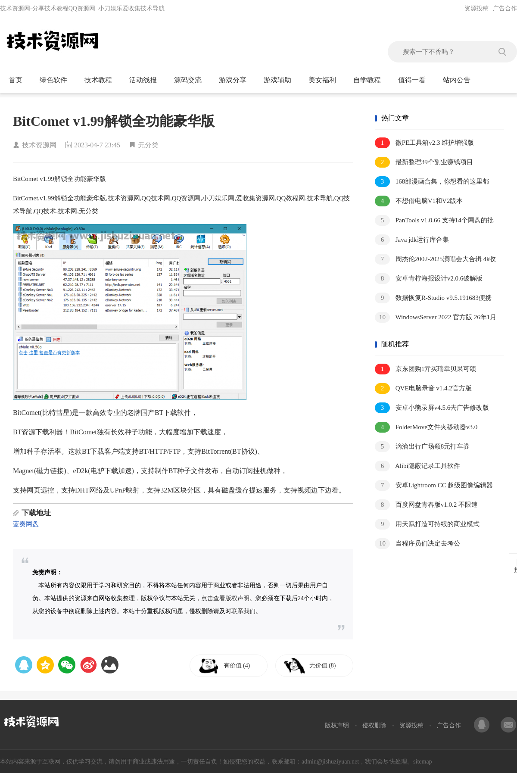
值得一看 (415, 80)
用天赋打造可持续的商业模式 (427, 524)
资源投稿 (476, 8)
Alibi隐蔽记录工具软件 (417, 466)
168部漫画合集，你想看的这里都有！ (432, 182)
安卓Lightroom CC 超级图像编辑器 (434, 485)
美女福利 (325, 80)
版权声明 (337, 725)
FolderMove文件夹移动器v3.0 (426, 427)
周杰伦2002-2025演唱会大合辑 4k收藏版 (435, 259)
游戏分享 (236, 80)
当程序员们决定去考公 (417, 543)
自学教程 (370, 80)
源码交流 (191, 80)
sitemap (422, 761)
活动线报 (146, 80)
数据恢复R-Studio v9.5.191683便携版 (433, 298)
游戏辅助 (281, 80)
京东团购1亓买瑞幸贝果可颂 (425, 369)
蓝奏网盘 (26, 524)
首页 (19, 80)
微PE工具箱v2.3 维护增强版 (424, 142)
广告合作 (505, 8)
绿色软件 (57, 80)
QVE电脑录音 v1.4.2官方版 (423, 388)
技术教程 (101, 80)
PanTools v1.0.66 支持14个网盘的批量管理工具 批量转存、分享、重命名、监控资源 (434, 221)
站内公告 (460, 80)
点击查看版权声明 (225, 598)
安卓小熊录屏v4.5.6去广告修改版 (432, 407)
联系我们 (243, 611)
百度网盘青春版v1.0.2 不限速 (426, 504)
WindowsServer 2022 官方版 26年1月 (435, 317)
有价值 (237, 665)
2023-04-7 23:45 (97, 145)
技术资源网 (39, 145)
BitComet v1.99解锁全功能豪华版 (114, 121)
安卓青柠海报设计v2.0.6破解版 (429, 278)
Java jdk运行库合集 (412, 239)
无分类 (148, 145)
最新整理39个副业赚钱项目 (424, 162)
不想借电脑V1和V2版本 (419, 201)
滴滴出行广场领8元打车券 (422, 446)
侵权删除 (374, 725)
